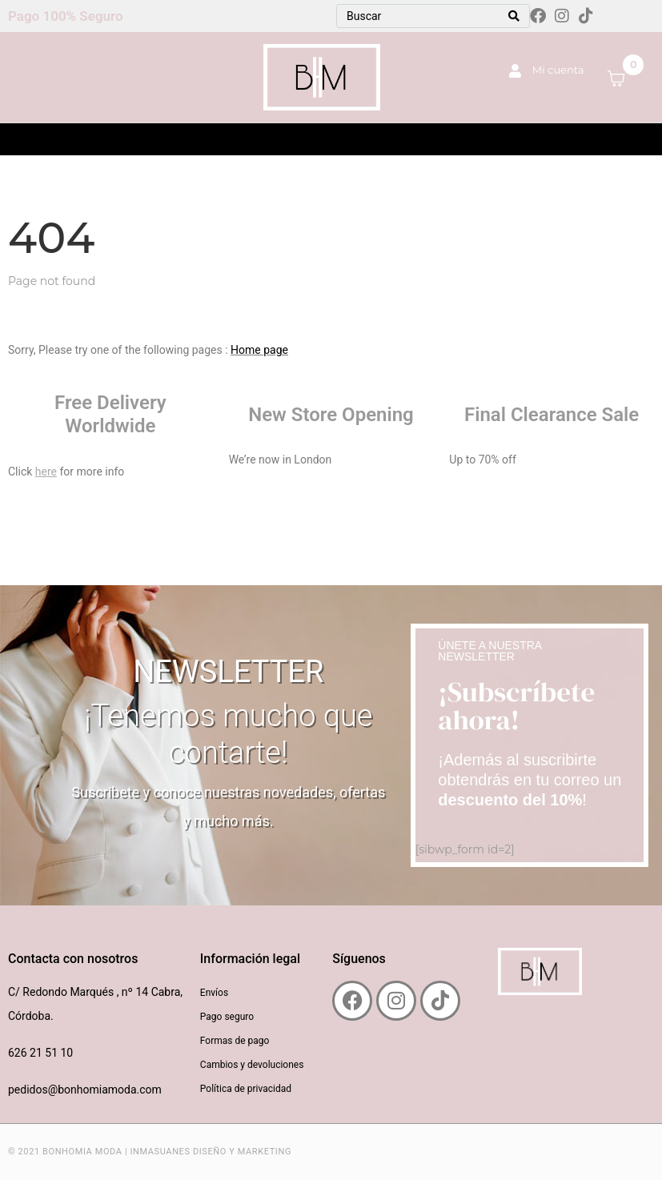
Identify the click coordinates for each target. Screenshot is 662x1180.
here (46, 471)
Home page (259, 349)
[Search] (514, 16)
